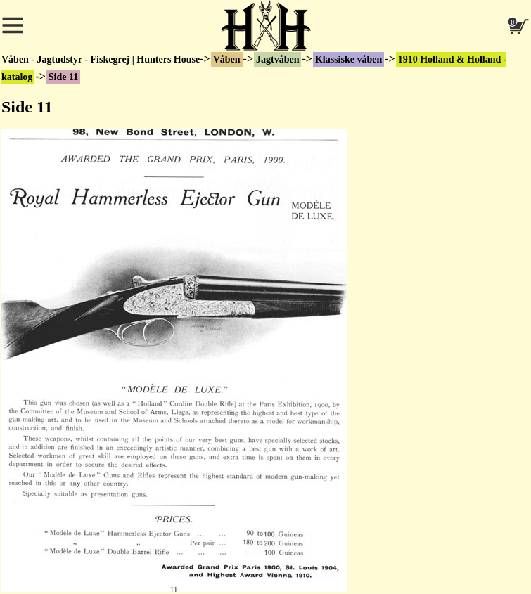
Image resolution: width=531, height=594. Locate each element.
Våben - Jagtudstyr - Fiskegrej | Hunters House (100, 59)
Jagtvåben (277, 59)
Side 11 (63, 77)
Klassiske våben (348, 59)
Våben (227, 59)
